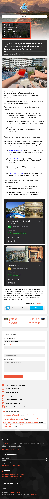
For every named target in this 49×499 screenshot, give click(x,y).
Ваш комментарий (9, 359)
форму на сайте (34, 486)
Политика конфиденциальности (10, 449)
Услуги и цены (33, 494)
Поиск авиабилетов (11, 31)
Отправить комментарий (13, 376)
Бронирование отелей (13, 403)
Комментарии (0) (41, 303)
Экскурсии (9, 29)
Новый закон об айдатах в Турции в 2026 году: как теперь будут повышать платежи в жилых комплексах (14, 321)
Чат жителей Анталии (14, 492)
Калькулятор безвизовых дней (15, 407)
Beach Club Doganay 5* (15, 150)
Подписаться (36, 308)
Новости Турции (14, 53)
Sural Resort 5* (12, 167)
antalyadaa (9, 491)
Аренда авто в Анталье (12, 27)
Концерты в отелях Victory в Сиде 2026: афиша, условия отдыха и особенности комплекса (34, 321)
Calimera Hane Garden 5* (15, 159)
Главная (6, 53)
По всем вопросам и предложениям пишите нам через (16, 486)
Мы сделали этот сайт (7, 443)
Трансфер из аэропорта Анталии (15, 25)
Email (6, 352)
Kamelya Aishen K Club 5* (15, 173)
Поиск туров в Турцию (12, 33)
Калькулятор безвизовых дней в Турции (17, 36)
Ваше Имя (7, 345)
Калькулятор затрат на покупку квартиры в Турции (15, 478)
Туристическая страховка (14, 399)
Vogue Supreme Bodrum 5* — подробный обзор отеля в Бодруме (20, 422)
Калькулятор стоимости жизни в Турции (12, 476)
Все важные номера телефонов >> (11, 465)
